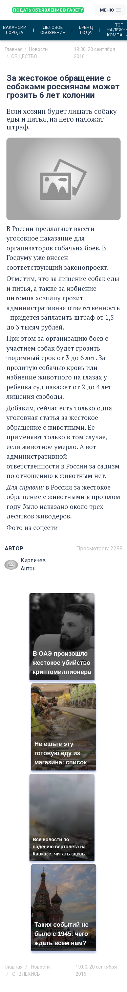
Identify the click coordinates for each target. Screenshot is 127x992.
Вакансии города (14, 30)
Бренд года (86, 30)
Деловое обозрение (52, 30)
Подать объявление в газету (48, 10)
